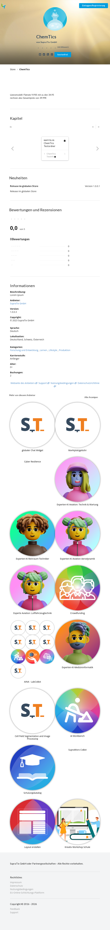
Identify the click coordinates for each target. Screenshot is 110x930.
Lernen (43, 350)
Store (13, 69)
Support (44, 383)
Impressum (16, 882)
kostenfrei (62, 54)
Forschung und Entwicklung (24, 350)
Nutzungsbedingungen (64, 383)
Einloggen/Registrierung (93, 5)
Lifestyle (53, 350)
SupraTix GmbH (18, 303)
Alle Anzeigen (91, 397)
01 (11, 127)
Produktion (64, 350)
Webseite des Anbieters (24, 383)
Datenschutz (16, 885)
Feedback (15, 909)
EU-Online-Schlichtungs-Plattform (27, 892)
